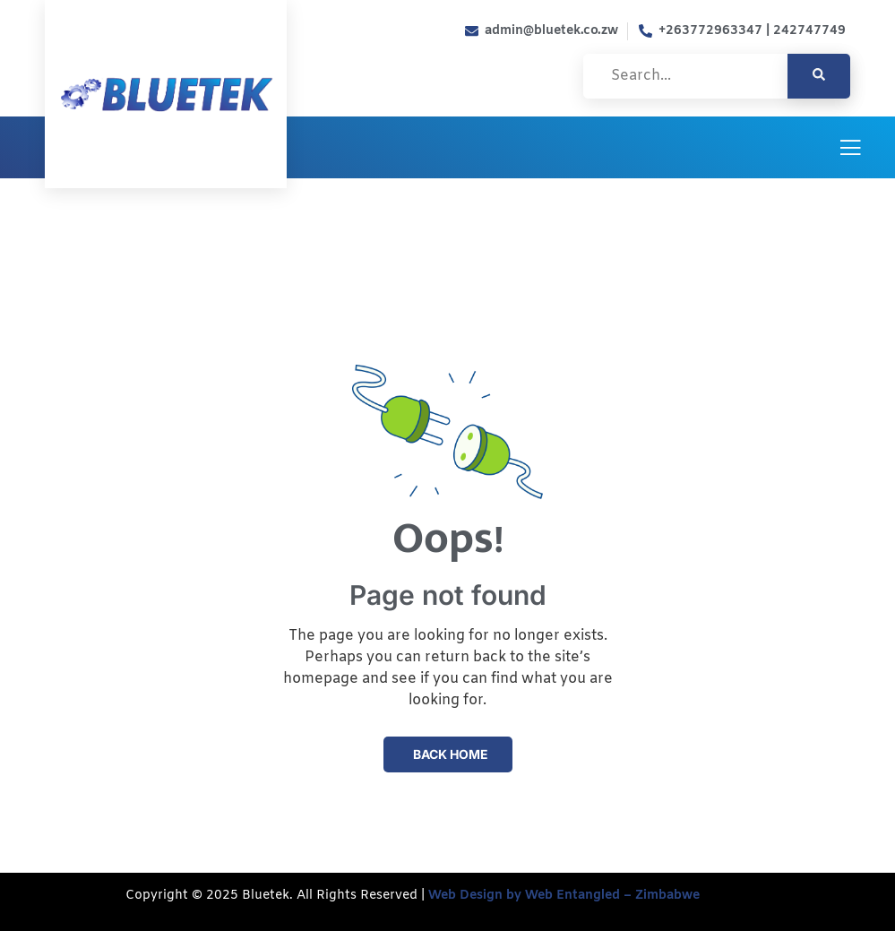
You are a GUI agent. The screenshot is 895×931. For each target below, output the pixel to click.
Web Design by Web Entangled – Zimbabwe (562, 895)
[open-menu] (850, 149)
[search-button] (818, 76)
